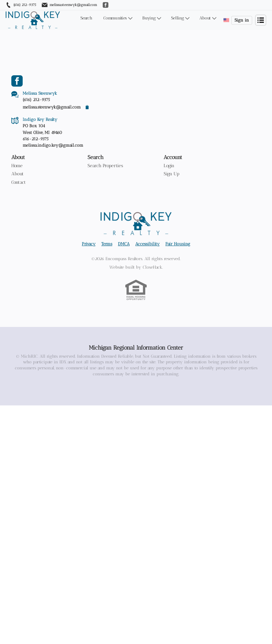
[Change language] (226, 20)
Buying (148, 18)
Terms (106, 256)
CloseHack (152, 279)
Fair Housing (177, 256)
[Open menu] (260, 20)
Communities (115, 18)
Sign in (241, 20)
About (205, 18)
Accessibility (147, 256)
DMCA (124, 256)
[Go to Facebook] (105, 5)
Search (86, 18)
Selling (177, 18)
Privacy (89, 256)
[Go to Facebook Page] (17, 81)
